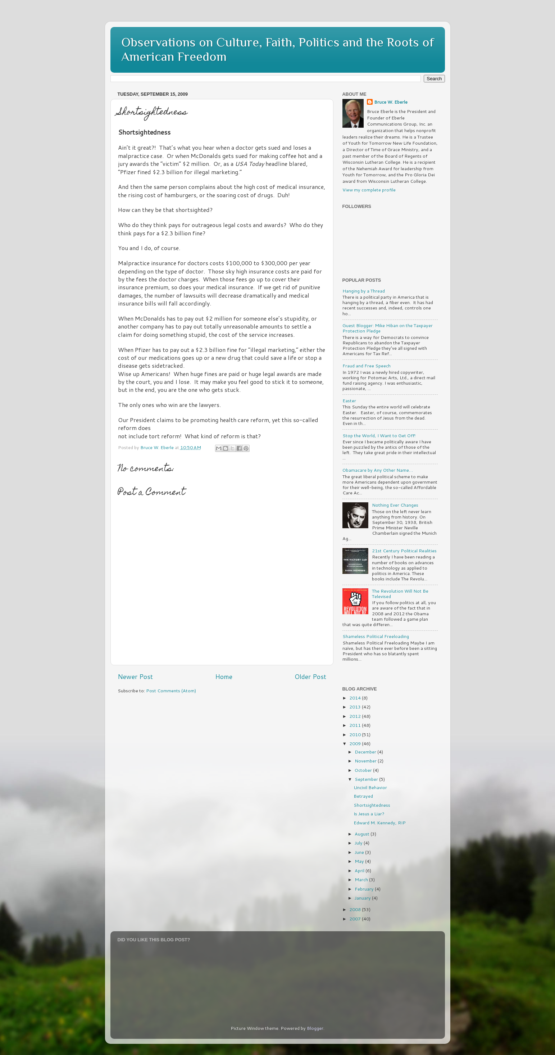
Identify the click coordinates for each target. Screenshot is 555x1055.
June (360, 852)
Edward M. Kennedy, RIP (380, 822)
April (360, 870)
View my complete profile (369, 189)
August (362, 833)
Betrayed (363, 796)
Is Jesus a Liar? (369, 813)
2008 (355, 909)
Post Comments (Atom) (171, 690)
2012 (355, 716)
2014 (355, 697)
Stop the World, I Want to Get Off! (378, 435)
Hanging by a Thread (363, 290)
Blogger (315, 1028)
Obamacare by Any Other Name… (377, 470)
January (363, 898)
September (367, 779)
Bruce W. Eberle (391, 102)
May (360, 861)
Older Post (310, 676)
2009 (355, 743)
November (366, 760)
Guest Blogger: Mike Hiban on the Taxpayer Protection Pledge (387, 328)
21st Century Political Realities (404, 550)
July (359, 842)
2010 (355, 734)
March (362, 879)
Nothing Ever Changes (395, 505)
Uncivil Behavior (370, 787)
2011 (355, 725)
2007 (355, 918)
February (365, 889)
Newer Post (135, 676)
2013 (355, 706)
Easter (349, 400)
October (364, 770)
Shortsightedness (372, 805)
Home (223, 676)
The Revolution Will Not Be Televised (400, 593)
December (366, 751)
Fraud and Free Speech (366, 365)
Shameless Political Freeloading (375, 636)
